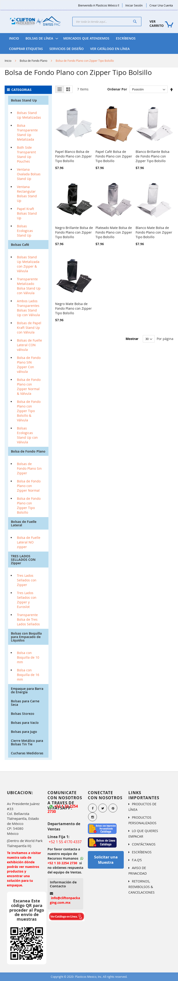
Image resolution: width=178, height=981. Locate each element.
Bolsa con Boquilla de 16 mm (28, 675)
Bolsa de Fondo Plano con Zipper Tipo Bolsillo (29, 505)
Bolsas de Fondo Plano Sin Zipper (29, 468)
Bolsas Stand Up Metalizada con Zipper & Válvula (28, 264)
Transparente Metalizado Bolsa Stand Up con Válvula (29, 286)
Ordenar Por (117, 89)
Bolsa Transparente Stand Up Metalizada (27, 132)
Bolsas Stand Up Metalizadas (29, 115)
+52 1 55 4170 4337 (65, 841)
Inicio (8, 60)
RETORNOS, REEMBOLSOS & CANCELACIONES (141, 887)
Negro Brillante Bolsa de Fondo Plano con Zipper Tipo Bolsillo (74, 232)
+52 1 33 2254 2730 (65, 861)
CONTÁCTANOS (144, 844)
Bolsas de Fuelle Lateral (23, 523)
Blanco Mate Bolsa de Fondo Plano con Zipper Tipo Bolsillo (154, 232)
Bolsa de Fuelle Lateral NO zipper (28, 542)
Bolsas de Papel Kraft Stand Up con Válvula (29, 327)
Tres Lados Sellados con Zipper (26, 580)
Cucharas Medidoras (27, 753)
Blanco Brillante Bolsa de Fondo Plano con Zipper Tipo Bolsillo (152, 156)
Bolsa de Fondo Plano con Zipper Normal (29, 486)
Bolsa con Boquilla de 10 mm (28, 657)
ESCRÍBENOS (142, 852)
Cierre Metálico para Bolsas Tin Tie (27, 742)
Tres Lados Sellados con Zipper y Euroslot (26, 600)
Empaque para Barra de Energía (27, 690)
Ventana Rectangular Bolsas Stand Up (27, 194)
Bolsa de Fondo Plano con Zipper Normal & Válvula (29, 386)
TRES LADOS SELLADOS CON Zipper (23, 559)
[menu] (89, 43)
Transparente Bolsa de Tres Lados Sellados (28, 619)
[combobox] (106, 21)
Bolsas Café (20, 244)
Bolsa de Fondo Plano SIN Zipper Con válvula (29, 364)
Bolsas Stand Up (24, 100)
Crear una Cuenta (161, 5)
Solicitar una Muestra (106, 860)
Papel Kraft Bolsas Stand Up (27, 213)
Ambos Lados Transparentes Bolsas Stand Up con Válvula (28, 308)
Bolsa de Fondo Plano (33, 60)
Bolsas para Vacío (25, 722)
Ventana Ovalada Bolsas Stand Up (29, 174)
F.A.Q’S (137, 860)
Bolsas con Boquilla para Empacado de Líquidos (26, 636)
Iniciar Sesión (134, 5)
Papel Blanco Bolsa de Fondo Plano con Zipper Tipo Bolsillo (73, 156)
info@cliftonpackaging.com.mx (65, 900)
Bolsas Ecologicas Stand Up (25, 231)
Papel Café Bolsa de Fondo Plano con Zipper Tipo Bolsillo (113, 156)
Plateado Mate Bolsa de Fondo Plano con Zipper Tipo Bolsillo (113, 232)
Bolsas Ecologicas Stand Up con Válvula (27, 435)
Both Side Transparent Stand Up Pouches (26, 154)
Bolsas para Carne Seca (25, 703)
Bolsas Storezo (22, 713)
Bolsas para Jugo (24, 731)
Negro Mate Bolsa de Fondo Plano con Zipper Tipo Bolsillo (73, 308)
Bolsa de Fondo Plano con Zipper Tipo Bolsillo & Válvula (29, 410)
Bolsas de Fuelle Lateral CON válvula (29, 345)
